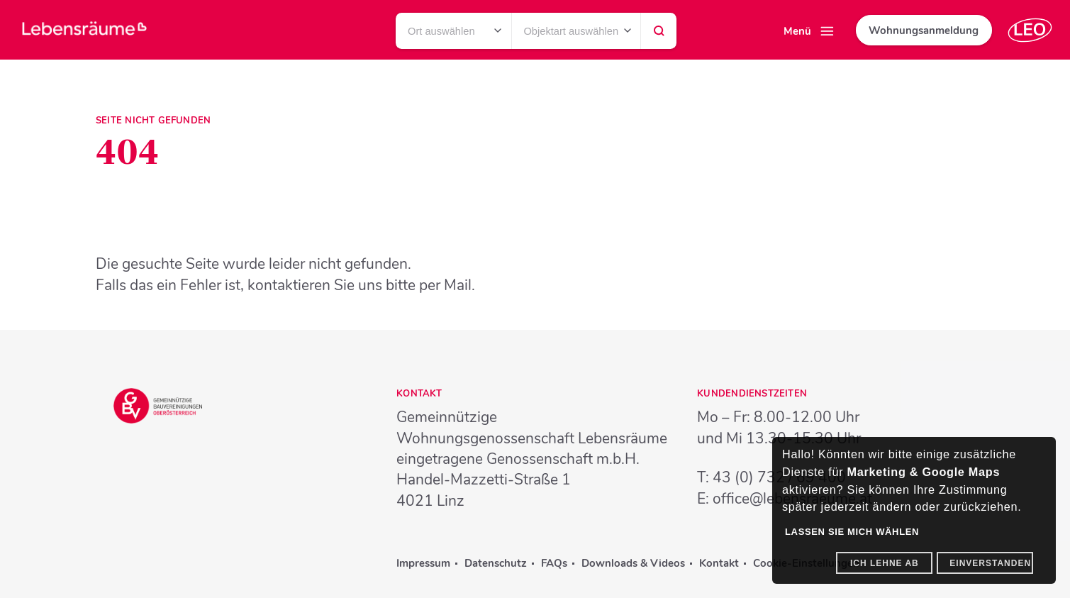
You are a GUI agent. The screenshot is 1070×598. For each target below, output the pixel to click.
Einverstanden (990, 563)
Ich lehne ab (884, 563)
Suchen (658, 34)
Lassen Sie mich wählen (852, 531)
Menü (797, 31)
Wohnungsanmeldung (924, 30)
